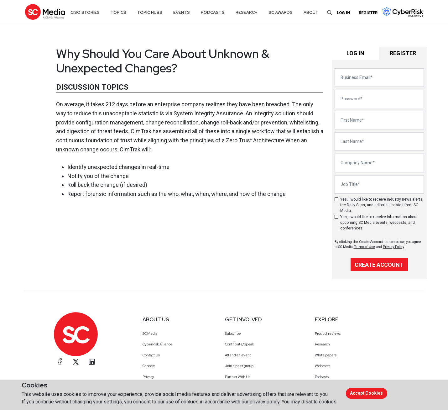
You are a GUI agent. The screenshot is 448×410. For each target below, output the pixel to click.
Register (368, 12)
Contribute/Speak (239, 344)
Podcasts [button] (213, 12)
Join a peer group (239, 366)
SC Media (150, 333)
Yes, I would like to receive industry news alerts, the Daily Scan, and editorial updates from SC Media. (381, 205)
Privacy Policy (393, 247)
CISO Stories (85, 12)
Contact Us (151, 355)
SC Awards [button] (280, 12)
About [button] (311, 12)
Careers (149, 366)
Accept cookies (366, 393)
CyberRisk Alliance (157, 344)
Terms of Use (364, 247)
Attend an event (238, 355)
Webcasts (322, 366)
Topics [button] (118, 12)
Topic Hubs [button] (149, 12)
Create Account (379, 264)
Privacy (148, 377)
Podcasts (322, 377)
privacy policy (264, 402)
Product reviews (328, 333)
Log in (343, 12)
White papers (325, 355)
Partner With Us (237, 377)
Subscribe (233, 333)
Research (322, 344)
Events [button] (181, 12)
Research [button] (247, 12)
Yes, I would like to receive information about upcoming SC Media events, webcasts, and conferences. (379, 222)
